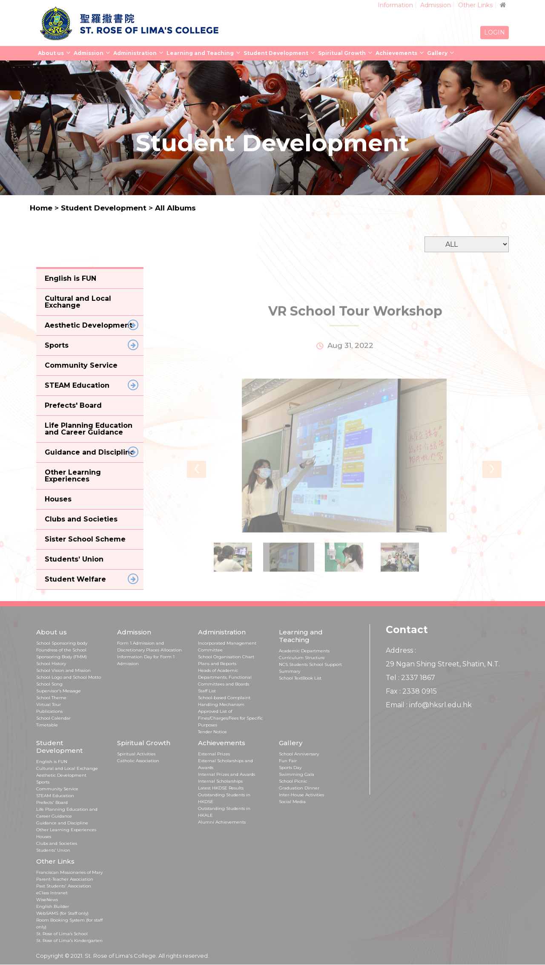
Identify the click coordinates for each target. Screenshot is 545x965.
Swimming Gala (296, 774)
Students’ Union (53, 850)
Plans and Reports (217, 663)
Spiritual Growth (342, 53)
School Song (49, 684)
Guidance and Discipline (62, 823)
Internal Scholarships (220, 781)
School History (51, 663)
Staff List (207, 691)
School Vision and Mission (63, 670)
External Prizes (214, 754)
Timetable (47, 725)
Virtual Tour (48, 704)
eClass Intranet (52, 893)
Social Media (292, 801)
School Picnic (293, 781)
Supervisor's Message (58, 691)
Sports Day (290, 767)
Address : (401, 650)
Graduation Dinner (299, 788)
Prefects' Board (52, 802)
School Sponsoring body (61, 643)
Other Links (475, 5)
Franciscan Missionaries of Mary (69, 872)
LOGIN (494, 32)
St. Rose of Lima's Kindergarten (69, 940)
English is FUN (51, 761)
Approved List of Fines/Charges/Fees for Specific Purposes (230, 718)
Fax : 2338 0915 (411, 691)
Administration (135, 53)
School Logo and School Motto (68, 677)
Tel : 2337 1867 (410, 678)
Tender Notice (212, 732)
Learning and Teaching (200, 53)
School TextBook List (300, 678)
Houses (43, 836)
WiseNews (47, 899)
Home (41, 208)
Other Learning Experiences (66, 829)
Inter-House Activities (301, 795)
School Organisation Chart (226, 657)
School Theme (51, 697)
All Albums (175, 208)
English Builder (52, 906)
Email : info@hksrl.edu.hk (429, 705)
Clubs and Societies (56, 843)
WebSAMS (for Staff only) (62, 913)
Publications (49, 711)
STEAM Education (55, 795)
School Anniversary (299, 754)
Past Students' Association (63, 886)
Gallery (437, 53)
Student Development (276, 53)
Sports (42, 782)
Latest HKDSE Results (221, 788)
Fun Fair (288, 760)
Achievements (396, 53)
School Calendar (53, 718)
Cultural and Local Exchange (67, 768)
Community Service (57, 789)
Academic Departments (304, 651)
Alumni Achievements (222, 822)
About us (51, 53)
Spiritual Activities (136, 754)
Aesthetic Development (61, 775)
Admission (435, 5)
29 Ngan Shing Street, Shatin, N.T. (443, 664)
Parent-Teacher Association (64, 879)
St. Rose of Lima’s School (62, 933)
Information (395, 5)
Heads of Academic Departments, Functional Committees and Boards (225, 677)
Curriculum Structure (302, 657)
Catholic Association (138, 760)
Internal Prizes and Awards (226, 774)
